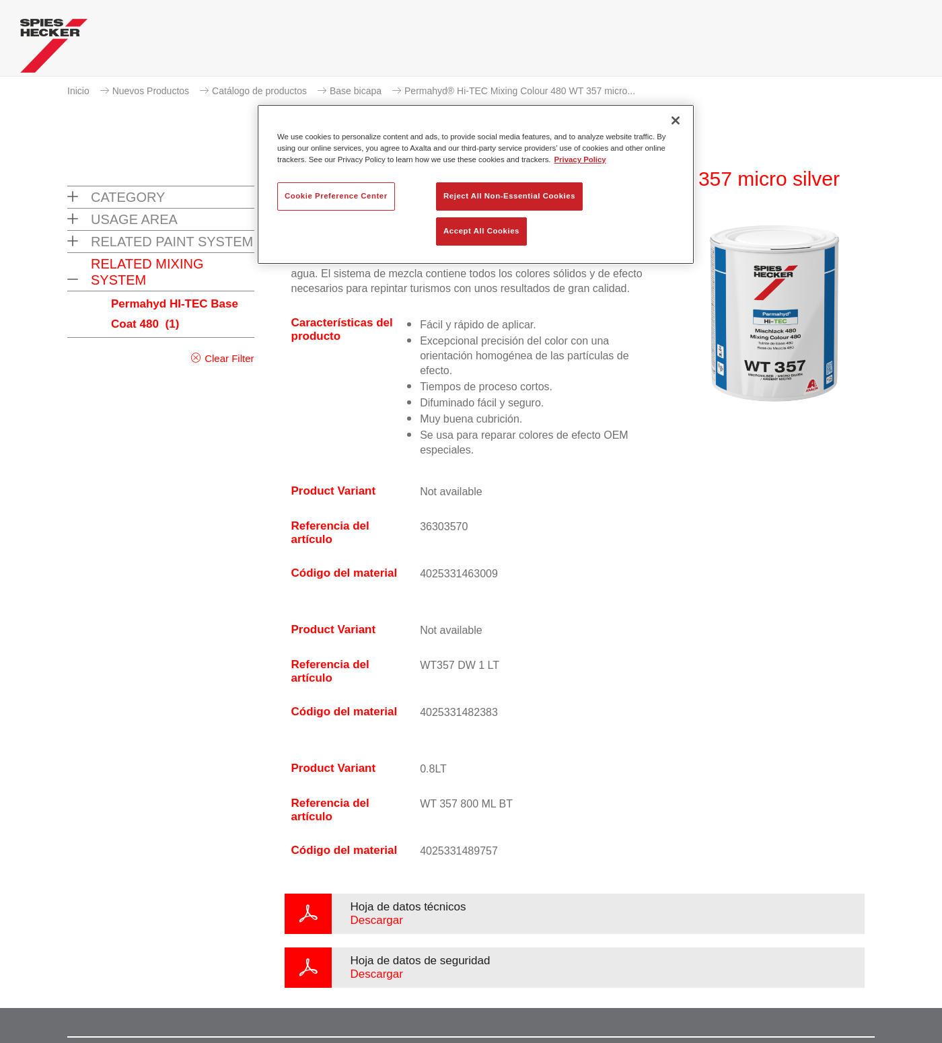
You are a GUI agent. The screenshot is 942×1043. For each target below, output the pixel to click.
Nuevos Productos (150, 90)
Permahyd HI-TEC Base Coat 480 (174, 313)
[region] (475, 184)
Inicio (78, 90)
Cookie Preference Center (336, 196)
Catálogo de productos (259, 90)
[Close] (675, 120)
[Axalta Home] (53, 49)
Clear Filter (229, 358)
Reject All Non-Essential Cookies (509, 196)
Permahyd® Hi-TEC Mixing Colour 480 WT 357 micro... (519, 90)
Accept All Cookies (481, 231)
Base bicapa (356, 90)
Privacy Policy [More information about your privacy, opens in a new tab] (580, 159)
